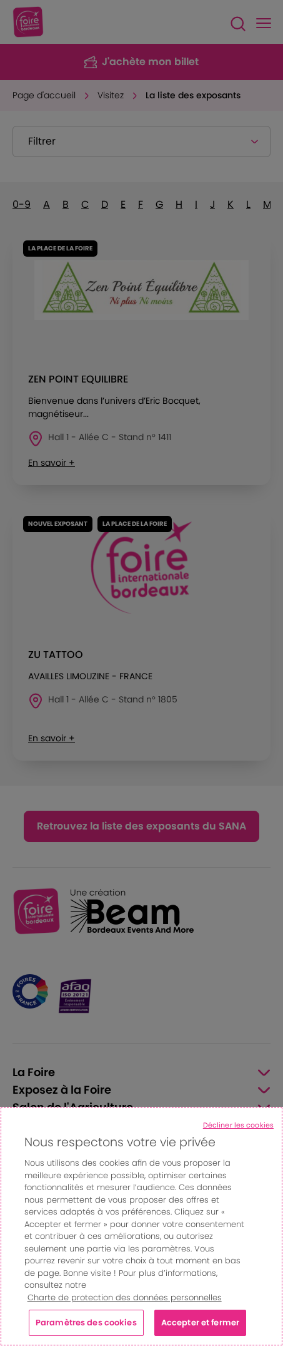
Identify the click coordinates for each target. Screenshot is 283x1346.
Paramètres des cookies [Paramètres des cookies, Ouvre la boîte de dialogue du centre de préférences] (86, 1322)
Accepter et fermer (200, 1322)
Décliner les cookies (238, 1125)
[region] (141, 1226)
